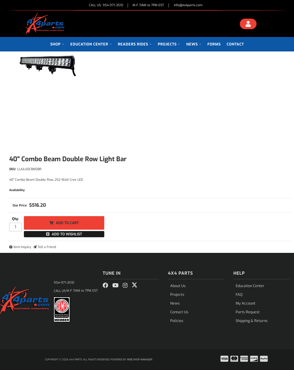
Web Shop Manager (139, 359)
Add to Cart (67, 222)
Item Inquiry (22, 247)
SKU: (12, 169)
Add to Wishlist (67, 234)
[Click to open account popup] (248, 24)
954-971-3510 (64, 282)
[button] (57, 44)
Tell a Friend (47, 247)
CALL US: (106, 5)
